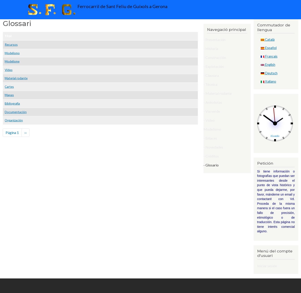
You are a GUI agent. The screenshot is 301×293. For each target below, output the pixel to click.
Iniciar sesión (267, 266)
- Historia (210, 48)
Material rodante (16, 78)
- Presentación (214, 39)
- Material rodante (217, 93)
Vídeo (9, 70)
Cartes (9, 86)
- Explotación (213, 66)
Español (269, 48)
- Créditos (211, 156)
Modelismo (12, 53)
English (268, 65)
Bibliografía (12, 103)
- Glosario (211, 165)
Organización (14, 120)
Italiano (268, 81)
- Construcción (214, 57)
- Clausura (211, 75)
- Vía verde (211, 111)
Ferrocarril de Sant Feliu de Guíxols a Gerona (96, 9)
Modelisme (12, 61)
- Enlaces (210, 138)
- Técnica (210, 84)
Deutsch (269, 73)
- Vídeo (209, 120)
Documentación (16, 112)
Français (269, 56)
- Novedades (213, 147)
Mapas (9, 95)
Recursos (11, 44)
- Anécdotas (212, 102)
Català (268, 39)
